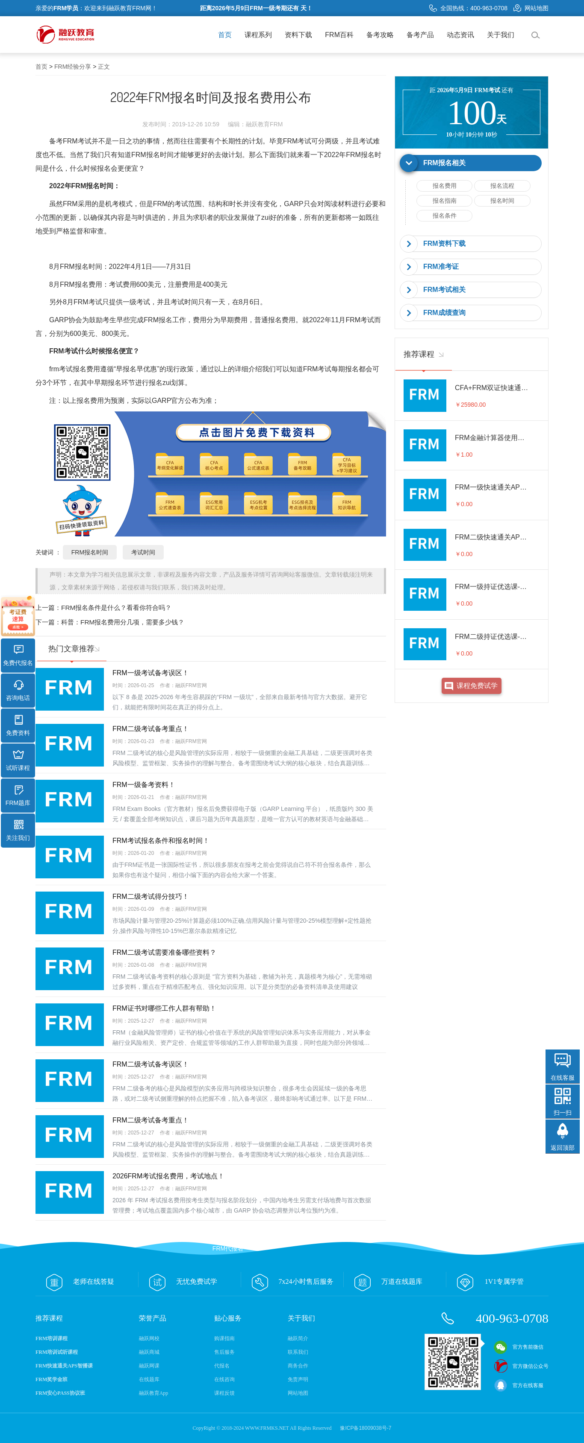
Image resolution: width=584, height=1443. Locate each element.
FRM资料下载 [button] (444, 243)
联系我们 (298, 1352)
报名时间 (502, 200)
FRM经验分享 (72, 66)
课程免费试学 (477, 685)
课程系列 (258, 34)
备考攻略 (380, 34)
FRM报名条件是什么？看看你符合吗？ (116, 607)
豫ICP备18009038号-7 (365, 1428)
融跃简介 (298, 1338)
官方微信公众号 (521, 1366)
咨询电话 (18, 690)
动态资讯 (460, 34)
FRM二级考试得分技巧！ (150, 896)
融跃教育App (153, 1393)
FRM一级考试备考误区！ (150, 672)
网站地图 (531, 8)
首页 (225, 34)
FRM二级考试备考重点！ (150, 728)
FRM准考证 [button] (441, 266)
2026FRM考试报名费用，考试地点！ (168, 1176)
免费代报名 (18, 655)
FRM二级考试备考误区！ (150, 1064)
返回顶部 (563, 1147)
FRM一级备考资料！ (143, 784)
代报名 (222, 1366)
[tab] (471, 163)
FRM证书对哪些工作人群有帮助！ (164, 1008)
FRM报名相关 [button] (444, 162)
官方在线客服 (518, 1385)
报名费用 (445, 185)
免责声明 (298, 1379)
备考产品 (420, 34)
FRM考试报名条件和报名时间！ (160, 840)
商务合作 (298, 1366)
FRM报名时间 (152, 154)
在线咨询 (224, 1379)
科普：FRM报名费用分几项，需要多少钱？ (122, 622)
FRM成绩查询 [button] (444, 312)
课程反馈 (224, 1393)
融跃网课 (149, 1366)
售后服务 (224, 1352)
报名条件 (445, 215)
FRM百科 (339, 34)
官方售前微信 (518, 1347)
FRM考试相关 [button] (444, 289)
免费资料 (18, 725)
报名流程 (502, 185)
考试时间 (143, 552)
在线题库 (149, 1379)
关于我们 (500, 34)
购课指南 (224, 1338)
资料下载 (298, 34)
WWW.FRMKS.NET (267, 1428)
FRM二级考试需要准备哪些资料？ (164, 952)
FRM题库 (18, 795)
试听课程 (18, 760)
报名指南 (445, 200)
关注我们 (18, 830)
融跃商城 (149, 1352)
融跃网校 (149, 1338)
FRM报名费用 (81, 284)
